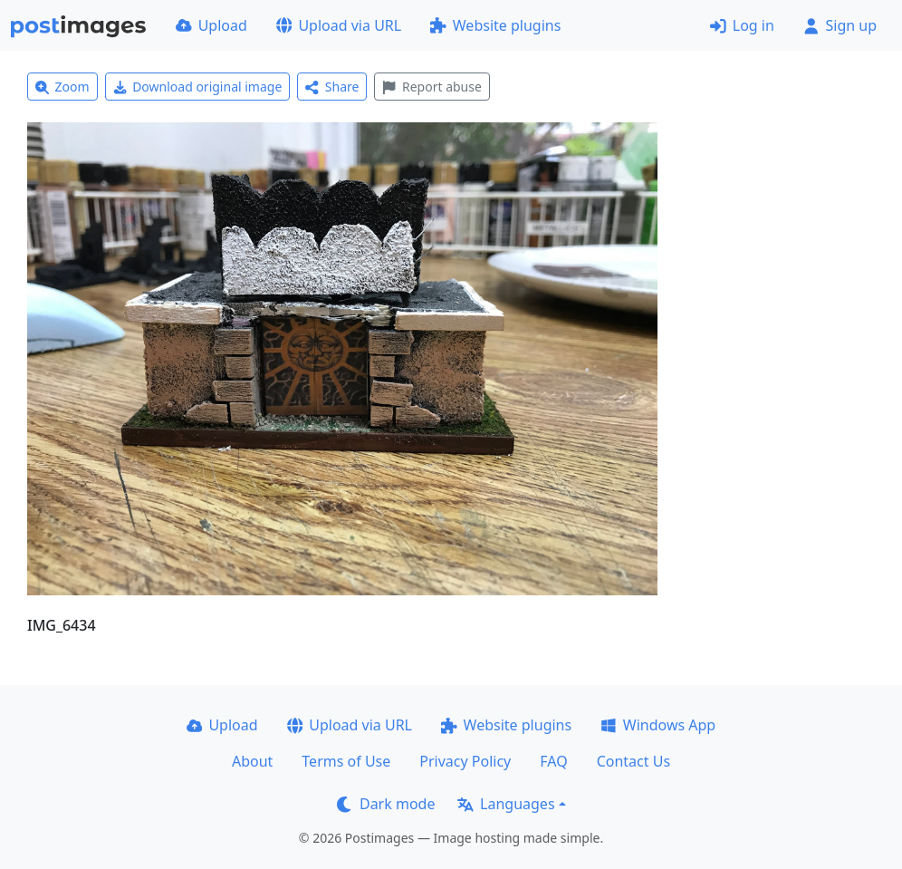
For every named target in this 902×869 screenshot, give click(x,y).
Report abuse (431, 86)
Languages (505, 804)
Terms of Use (346, 761)
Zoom (62, 86)
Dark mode (386, 804)
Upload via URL (338, 25)
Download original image (198, 86)
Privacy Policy (465, 761)
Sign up (840, 25)
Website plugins (495, 25)
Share (332, 86)
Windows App (657, 725)
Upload (211, 25)
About (252, 761)
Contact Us (633, 761)
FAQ (553, 761)
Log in (742, 25)
